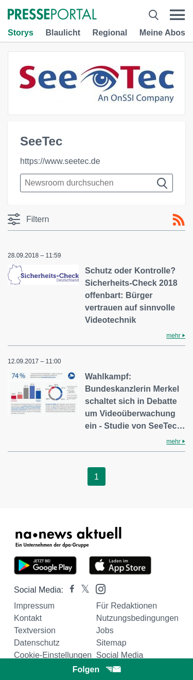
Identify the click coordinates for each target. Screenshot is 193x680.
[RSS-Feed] (178, 220)
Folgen (96, 669)
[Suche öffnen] (153, 15)
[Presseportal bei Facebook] (69, 589)
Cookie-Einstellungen (53, 655)
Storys (20, 32)
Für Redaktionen (126, 605)
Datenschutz (37, 642)
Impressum (34, 605)
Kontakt (28, 618)
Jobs (105, 630)
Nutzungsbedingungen (137, 618)
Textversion (35, 630)
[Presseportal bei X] (82, 589)
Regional (110, 32)
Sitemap (111, 642)
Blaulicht (62, 32)
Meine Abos (162, 32)
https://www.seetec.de (60, 161)
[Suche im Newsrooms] (96, 183)
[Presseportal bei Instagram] (98, 588)
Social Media (120, 655)
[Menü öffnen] (177, 15)
